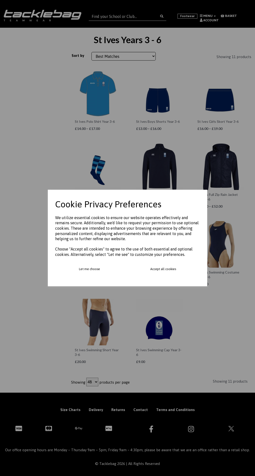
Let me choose (89, 269)
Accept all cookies (163, 269)
